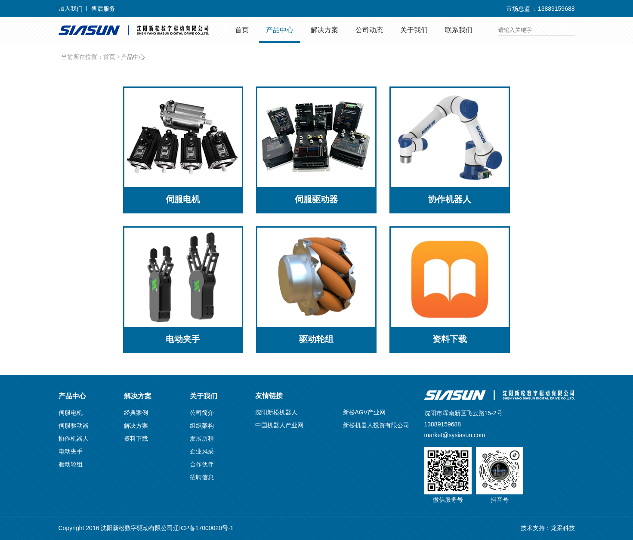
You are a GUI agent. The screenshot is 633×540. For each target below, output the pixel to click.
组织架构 (202, 425)
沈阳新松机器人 (276, 412)
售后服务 (103, 8)
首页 (242, 30)
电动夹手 (71, 451)
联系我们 (458, 30)
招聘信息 (202, 477)
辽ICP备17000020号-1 (203, 528)
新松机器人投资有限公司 (376, 425)
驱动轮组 (71, 464)
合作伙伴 (202, 464)
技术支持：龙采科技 (548, 528)
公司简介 (202, 412)
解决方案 (324, 30)
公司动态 (369, 30)
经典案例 (136, 412)
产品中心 (279, 30)
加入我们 (71, 8)
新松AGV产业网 (364, 412)
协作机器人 (74, 438)
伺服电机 (71, 412)
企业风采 (202, 451)
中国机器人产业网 (279, 425)
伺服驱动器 (74, 425)
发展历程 (202, 438)
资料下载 (136, 438)
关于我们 (414, 30)
